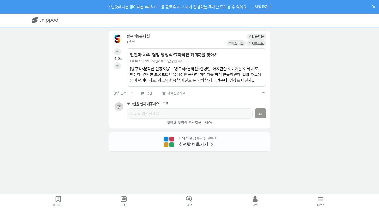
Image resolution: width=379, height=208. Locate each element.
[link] (216, 37)
